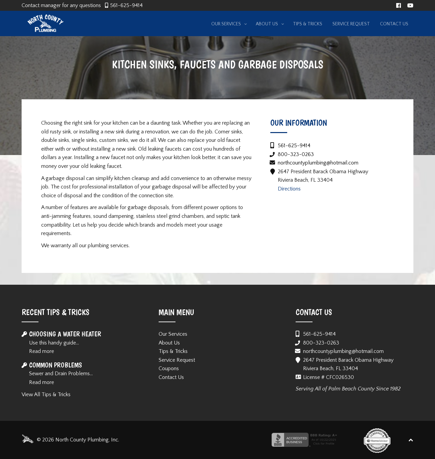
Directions (289, 189)
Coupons (169, 368)
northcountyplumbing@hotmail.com (318, 163)
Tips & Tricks (173, 351)
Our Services (173, 334)
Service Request (177, 360)
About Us (169, 343)
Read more (41, 351)
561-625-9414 (126, 5)
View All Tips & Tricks (46, 394)
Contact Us (171, 377)
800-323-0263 (296, 154)
